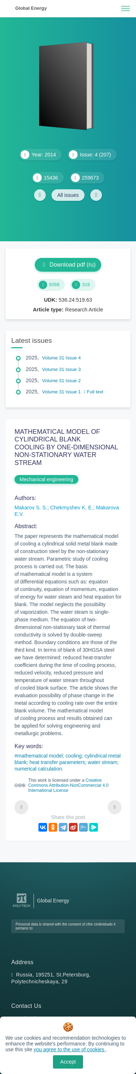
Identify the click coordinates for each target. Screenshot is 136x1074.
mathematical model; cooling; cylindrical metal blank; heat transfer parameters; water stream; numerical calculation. (68, 762)
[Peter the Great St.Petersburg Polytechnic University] (21, 907)
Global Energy (31, 8)
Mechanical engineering (46, 479)
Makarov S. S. (31, 507)
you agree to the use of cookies (70, 1049)
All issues (68, 195)
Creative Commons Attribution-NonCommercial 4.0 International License (68, 785)
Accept (68, 1062)
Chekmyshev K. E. (71, 507)
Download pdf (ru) (67, 265)
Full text (93, 391)
